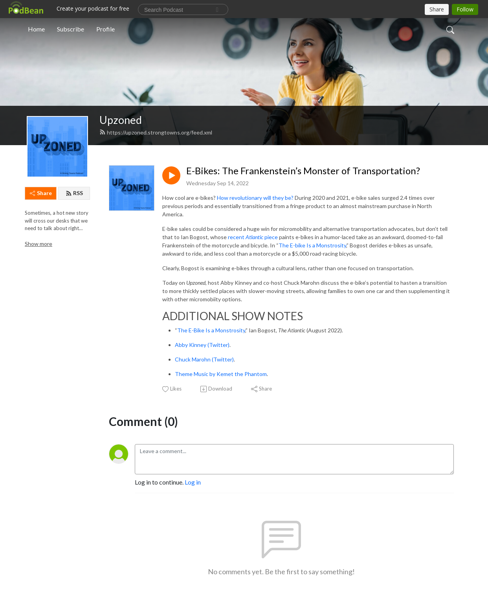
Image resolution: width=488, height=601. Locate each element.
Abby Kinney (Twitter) (202, 344)
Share (41, 193)
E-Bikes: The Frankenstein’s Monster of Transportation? (303, 170)
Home (36, 29)
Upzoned (120, 119)
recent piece (253, 237)
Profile (105, 29)
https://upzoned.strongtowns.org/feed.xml (155, 132)
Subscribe (70, 29)
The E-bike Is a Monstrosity (312, 245)
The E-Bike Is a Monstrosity (211, 330)
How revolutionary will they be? (255, 197)
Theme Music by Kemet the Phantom (221, 374)
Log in (193, 482)
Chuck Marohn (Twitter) (204, 359)
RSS (74, 193)
